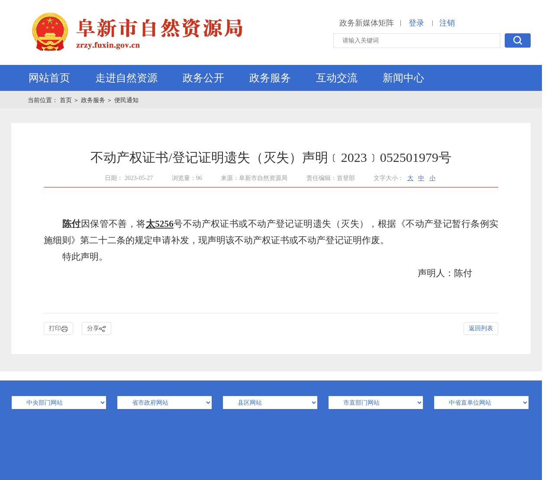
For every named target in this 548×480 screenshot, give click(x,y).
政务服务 (270, 78)
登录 (416, 23)
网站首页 (49, 78)
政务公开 (203, 78)
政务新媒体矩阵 (366, 23)
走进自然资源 (126, 78)
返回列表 (481, 328)
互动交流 (337, 78)
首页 (67, 100)
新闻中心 (403, 78)
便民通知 (126, 100)
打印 (58, 328)
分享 (96, 328)
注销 (447, 23)
